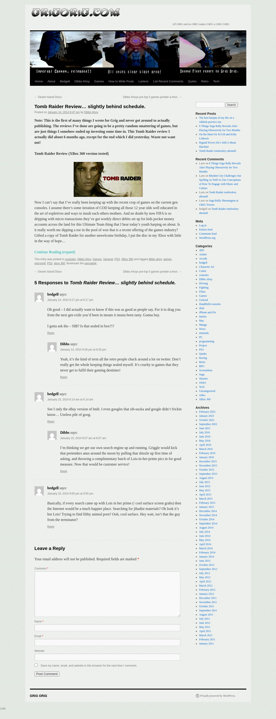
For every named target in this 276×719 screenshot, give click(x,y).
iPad (201, 308)
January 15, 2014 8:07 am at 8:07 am (83, 438)
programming (206, 341)
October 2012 (206, 565)
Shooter (203, 378)
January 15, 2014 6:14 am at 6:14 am (70, 399)
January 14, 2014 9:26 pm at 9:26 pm (83, 349)
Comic (202, 271)
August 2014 (206, 527)
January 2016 (206, 457)
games (167, 259)
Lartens (143, 81)
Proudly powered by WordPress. (218, 695)
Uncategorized (207, 391)
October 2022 (206, 420)
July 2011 (204, 618)
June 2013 (204, 560)
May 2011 (204, 627)
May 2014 (204, 540)
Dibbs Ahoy (82, 81)
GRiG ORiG (76, 11)
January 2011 (206, 643)
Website (39, 651)
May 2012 (204, 577)
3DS (201, 250)
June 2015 (204, 486)
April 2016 (205, 444)
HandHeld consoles (210, 304)
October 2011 (206, 606)
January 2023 (206, 415)
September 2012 (208, 569)
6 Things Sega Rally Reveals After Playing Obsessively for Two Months (220, 167)
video (202, 395)
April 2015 (205, 494)
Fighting (204, 287)
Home (39, 81)
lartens (202, 316)
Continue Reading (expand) (55, 252)
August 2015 (206, 478)
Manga (203, 324)
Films (202, 291)
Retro (205, 81)
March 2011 (205, 635)
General (108, 259)
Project (203, 345)
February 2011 (207, 639)
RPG (201, 366)
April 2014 (205, 544)
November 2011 (208, 602)
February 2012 (207, 589)
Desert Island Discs (48, 97)
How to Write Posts (121, 81)
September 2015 (208, 473)
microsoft (40, 263)
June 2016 (204, 436)
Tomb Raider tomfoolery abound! (217, 150)
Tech (216, 81)
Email (39, 636)
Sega (201, 374)
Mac (201, 320)
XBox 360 (127, 259)
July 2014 (204, 531)
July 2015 (204, 482)
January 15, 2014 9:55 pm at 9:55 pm (70, 493)
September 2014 (208, 523)
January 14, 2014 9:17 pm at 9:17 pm (70, 300)
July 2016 (204, 432)
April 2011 (205, 631)
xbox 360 (59, 263)
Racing (203, 358)
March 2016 (205, 449)
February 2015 (207, 502)
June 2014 (204, 536)
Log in (202, 225)
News (202, 329)
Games (99, 81)
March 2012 (205, 585)
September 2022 (208, 424)
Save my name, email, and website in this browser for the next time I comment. (89, 665)
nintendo (204, 333)
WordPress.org (207, 237)
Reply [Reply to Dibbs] (63, 377)
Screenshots (205, 370)
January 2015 (206, 507)
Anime (203, 254)
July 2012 (204, 573)
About (51, 81)
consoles (70, 259)
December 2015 (208, 461)
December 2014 (208, 511)
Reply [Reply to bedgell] (51, 333)
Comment (41, 568)
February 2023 (207, 411)
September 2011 (208, 610)
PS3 (117, 259)
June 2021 (204, 428)
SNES (202, 382)
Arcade (203, 258)
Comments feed (208, 233)
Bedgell (65, 81)
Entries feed (205, 229)
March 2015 (205, 498)
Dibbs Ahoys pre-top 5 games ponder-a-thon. (152, 97)
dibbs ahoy (155, 259)
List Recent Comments (168, 81)
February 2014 (207, 552)
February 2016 (207, 453)
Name (39, 621)
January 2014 (206, 556)
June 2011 (204, 622)
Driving (203, 283)
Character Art (206, 266)
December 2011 (208, 598)
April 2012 (205, 581)
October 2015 (206, 469)
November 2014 (208, 515)
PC (201, 337)
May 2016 (204, 440)
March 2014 (205, 548)
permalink (90, 263)
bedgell (203, 262)
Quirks (192, 81)
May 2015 (204, 490)
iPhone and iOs (207, 312)
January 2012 (206, 593)
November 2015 (208, 465)
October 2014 (206, 519)
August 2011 (206, 614)
